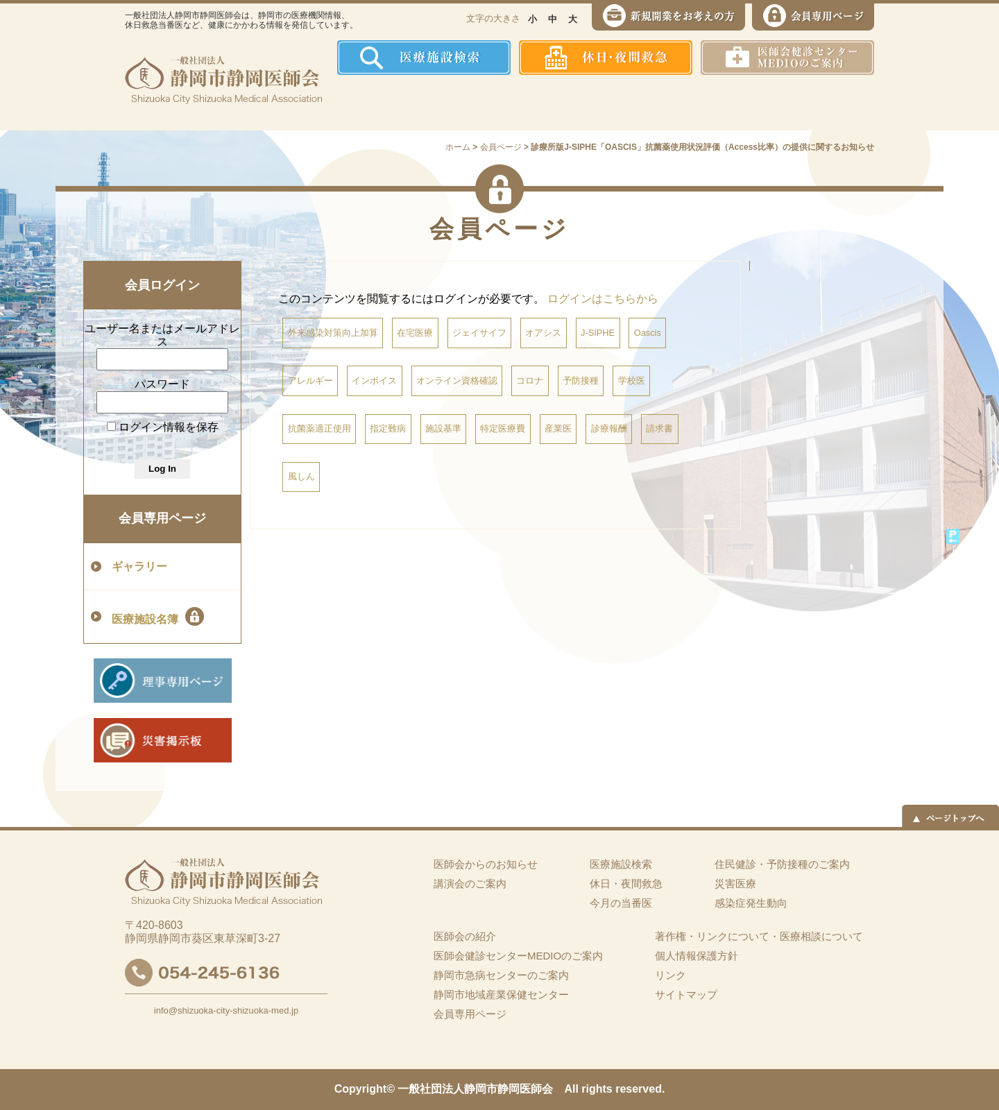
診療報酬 (609, 428)
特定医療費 (502, 428)
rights (596, 1089)
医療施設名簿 (158, 616)
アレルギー (310, 380)
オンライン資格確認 (456, 380)
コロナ (529, 380)
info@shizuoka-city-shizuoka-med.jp (226, 1010)
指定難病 (388, 428)
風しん (301, 476)
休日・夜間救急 (626, 883)
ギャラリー (139, 566)
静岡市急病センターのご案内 (501, 975)
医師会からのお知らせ (486, 864)
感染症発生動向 (642, 103)
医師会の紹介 (437, 103)
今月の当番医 (621, 903)
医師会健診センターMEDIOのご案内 (518, 956)
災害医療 (729, 103)
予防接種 (581, 380)
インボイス (374, 380)
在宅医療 (415, 332)
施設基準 (443, 428)
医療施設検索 (621, 864)
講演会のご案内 (470, 883)
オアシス (543, 332)
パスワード (162, 384)
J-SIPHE (598, 332)
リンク (670, 975)
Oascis (647, 332)
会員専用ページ (162, 518)
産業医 (558, 428)
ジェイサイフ (479, 332)
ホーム (364, 103)
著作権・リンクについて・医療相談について (759, 936)
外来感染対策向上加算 (333, 332)
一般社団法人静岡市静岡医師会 (475, 1089)
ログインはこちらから (602, 299)
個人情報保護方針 (696, 956)
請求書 (659, 428)
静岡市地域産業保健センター (501, 994)
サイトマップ (686, 994)
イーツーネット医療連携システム (821, 103)
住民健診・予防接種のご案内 (538, 103)
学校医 (631, 380)
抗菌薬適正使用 (319, 428)
